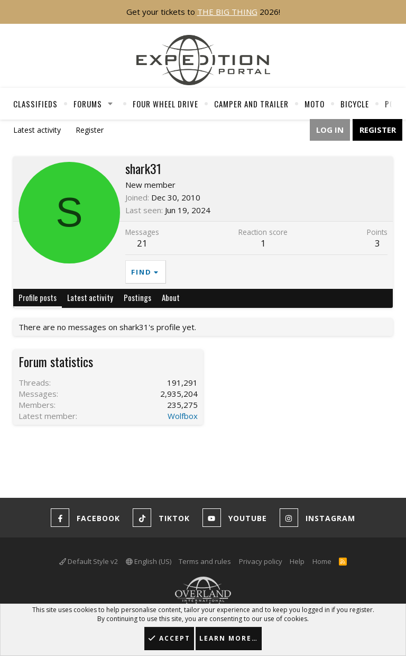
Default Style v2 (88, 561)
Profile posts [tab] (38, 297)
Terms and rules (205, 561)
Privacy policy (260, 561)
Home (321, 561)
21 (142, 243)
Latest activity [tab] (90, 297)
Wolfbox (183, 416)
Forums (87, 104)
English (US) (148, 561)
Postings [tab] (137, 297)
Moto (314, 104)
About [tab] (171, 297)
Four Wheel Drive (165, 104)
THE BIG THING (227, 11)
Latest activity (37, 130)
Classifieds (35, 104)
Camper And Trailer (251, 104)
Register (90, 130)
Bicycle (354, 104)
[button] (110, 104)
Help (297, 561)
